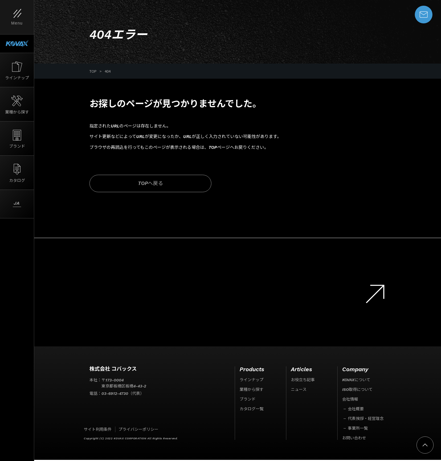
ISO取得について (357, 391)
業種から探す (252, 391)
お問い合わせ (354, 439)
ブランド (248, 400)
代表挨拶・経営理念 (366, 420)
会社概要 (356, 410)
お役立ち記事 (303, 381)
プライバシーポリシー (138, 430)
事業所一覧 (358, 429)
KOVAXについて (356, 381)
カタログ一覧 (252, 410)
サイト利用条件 (98, 430)
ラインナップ (252, 381)
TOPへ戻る (137, 184)
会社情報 (350, 400)
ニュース (299, 391)
